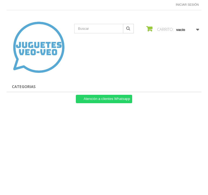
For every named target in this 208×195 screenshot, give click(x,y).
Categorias (23, 86)
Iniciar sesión (187, 4)
